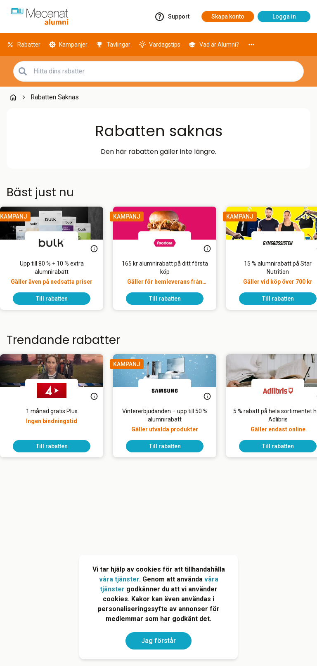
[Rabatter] (23, 44)
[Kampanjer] (68, 44)
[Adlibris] (284, 390)
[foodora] (171, 242)
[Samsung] (171, 390)
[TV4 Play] (58, 390)
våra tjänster (119, 579)
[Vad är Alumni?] (214, 44)
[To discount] (58, 298)
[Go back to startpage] (13, 97)
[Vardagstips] (160, 44)
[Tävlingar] (113, 44)
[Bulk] (58, 242)
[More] (251, 44)
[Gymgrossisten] (284, 242)
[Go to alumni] (40, 16)
